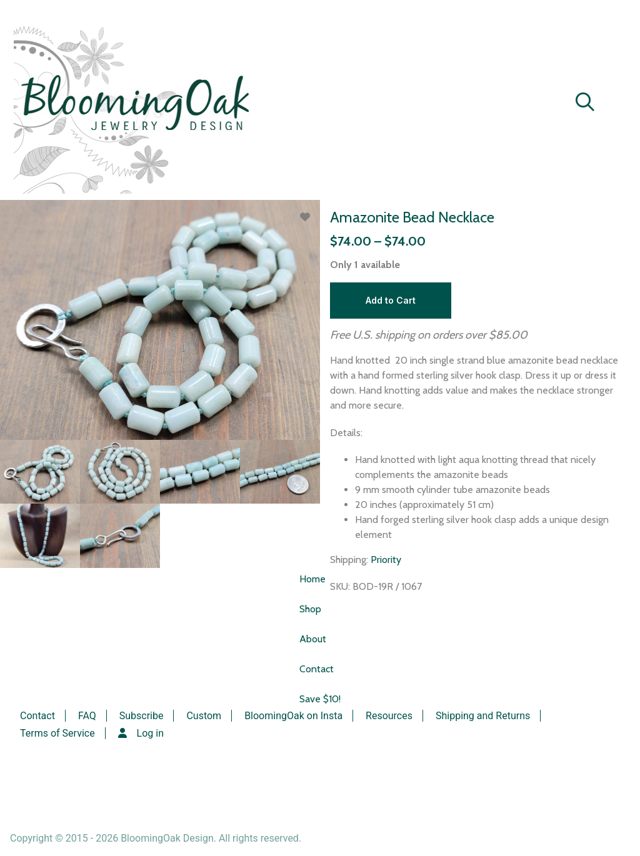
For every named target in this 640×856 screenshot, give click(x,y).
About (312, 639)
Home (312, 579)
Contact (316, 669)
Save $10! (320, 699)
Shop (310, 609)
